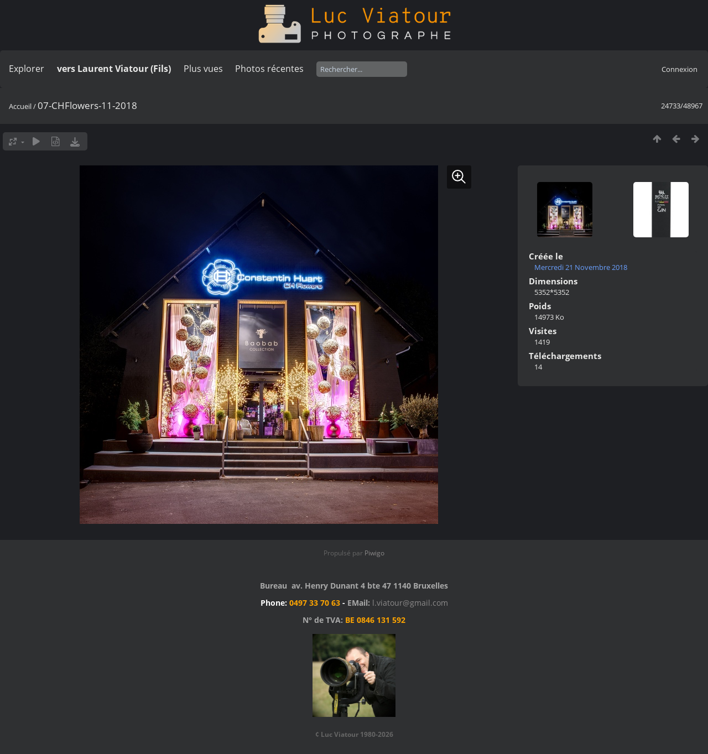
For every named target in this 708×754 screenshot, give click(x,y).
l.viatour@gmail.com (410, 602)
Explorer (26, 69)
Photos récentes (269, 69)
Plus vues (203, 69)
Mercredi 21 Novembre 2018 (580, 267)
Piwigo (374, 553)
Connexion (679, 69)
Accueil (20, 106)
